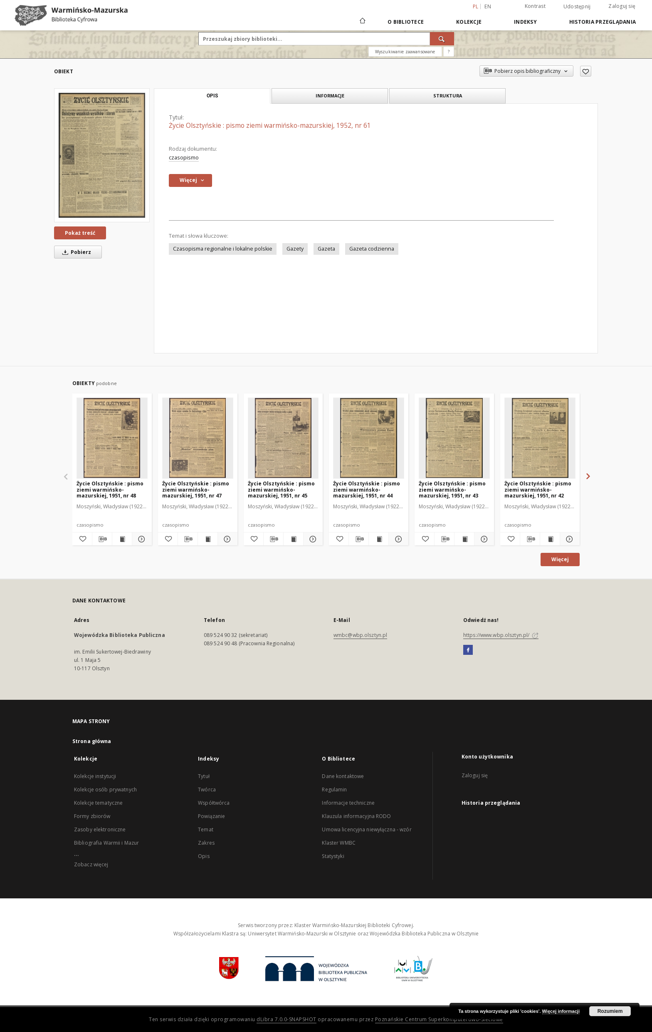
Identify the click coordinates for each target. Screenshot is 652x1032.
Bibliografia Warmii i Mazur (106, 842)
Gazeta (326, 248)
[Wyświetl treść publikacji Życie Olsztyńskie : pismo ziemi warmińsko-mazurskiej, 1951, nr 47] (207, 539)
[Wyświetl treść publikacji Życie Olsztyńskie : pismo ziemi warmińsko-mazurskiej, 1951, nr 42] (550, 539)
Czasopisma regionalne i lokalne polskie (222, 248)
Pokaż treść (80, 232)
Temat (205, 829)
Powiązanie (211, 816)
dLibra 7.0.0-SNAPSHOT (286, 1019)
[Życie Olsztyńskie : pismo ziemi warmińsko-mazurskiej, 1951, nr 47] (198, 438)
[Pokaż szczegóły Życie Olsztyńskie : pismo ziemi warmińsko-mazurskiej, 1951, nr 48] (141, 539)
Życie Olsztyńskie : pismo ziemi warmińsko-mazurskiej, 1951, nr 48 (110, 489)
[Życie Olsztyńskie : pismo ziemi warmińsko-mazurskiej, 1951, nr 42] (540, 438)
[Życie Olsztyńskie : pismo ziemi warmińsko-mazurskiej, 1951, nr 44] (368, 438)
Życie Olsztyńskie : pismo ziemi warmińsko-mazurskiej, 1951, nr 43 (452, 489)
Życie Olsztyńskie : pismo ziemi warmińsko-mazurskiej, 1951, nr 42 (537, 489)
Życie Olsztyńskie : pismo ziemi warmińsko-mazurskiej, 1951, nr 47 (195, 489)
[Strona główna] (362, 21)
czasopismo (184, 157)
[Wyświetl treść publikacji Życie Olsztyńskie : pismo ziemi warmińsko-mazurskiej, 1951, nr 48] (122, 539)
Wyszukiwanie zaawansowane (405, 52)
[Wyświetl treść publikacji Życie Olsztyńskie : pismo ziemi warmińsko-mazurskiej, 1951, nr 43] (464, 539)
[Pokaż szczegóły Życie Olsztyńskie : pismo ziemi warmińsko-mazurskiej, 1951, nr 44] (397, 539)
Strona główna (91, 741)
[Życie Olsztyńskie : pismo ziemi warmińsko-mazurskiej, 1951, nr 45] (283, 438)
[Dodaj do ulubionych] (585, 71)
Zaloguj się (621, 6)
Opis (203, 856)
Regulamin (334, 789)
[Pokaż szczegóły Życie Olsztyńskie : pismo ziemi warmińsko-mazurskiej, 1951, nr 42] (568, 539)
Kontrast (535, 6)
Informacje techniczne (348, 802)
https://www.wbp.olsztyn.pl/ (500, 635)
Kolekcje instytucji (95, 776)
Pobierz (75, 252)
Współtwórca (214, 802)
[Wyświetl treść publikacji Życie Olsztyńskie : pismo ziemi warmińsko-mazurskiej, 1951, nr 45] (293, 539)
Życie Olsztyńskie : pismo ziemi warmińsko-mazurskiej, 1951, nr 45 (281, 489)
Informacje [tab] (330, 95)
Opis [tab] (212, 96)
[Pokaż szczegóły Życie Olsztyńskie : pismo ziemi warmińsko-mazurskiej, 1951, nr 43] (483, 539)
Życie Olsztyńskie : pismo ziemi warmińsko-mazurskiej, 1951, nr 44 (366, 489)
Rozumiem (610, 1011)
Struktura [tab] (447, 95)
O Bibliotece (406, 21)
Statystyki (333, 856)
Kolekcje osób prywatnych (105, 789)
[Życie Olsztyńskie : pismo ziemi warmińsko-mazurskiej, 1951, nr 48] (112, 438)
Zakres (206, 842)
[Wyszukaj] (442, 38)
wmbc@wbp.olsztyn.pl (360, 635)
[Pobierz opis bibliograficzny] (102, 539)
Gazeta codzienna (371, 248)
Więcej (560, 559)
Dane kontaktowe (343, 776)
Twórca (207, 789)
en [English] (487, 6)
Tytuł (204, 776)
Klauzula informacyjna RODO (356, 816)
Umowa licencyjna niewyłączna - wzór (366, 829)
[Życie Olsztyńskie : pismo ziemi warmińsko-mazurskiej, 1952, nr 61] (102, 155)
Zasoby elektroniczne (100, 829)
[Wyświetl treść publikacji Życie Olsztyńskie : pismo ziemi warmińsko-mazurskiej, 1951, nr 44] (378, 539)
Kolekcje (469, 21)
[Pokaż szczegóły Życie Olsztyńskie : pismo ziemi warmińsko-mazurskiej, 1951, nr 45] (312, 539)
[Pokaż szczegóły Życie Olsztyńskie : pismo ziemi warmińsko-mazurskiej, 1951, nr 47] (226, 539)
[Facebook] (468, 650)
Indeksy (525, 21)
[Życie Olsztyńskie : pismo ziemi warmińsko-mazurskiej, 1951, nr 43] (454, 438)
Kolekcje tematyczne (98, 802)
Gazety (295, 248)
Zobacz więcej (91, 864)
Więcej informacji (561, 1011)
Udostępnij (577, 6)
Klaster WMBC (338, 842)
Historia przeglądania (602, 21)
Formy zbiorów (92, 816)
